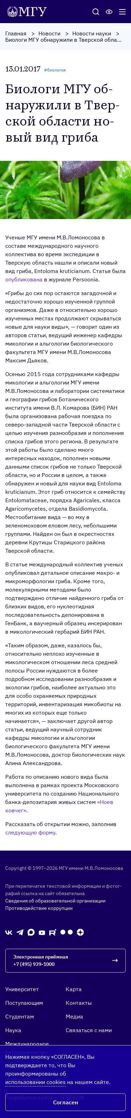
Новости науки (91, 33)
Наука (13, 1030)
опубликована (24, 279)
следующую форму (30, 832)
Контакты (79, 1002)
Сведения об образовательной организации (55, 901)
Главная (16, 33)
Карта (74, 989)
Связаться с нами (89, 1030)
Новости (49, 33)
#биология (55, 70)
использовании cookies (35, 1081)
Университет (22, 989)
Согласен (65, 1102)
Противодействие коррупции (39, 908)
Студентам (19, 1016)
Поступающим (24, 1002)
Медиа (74, 1016)
